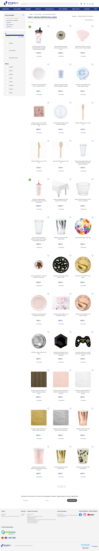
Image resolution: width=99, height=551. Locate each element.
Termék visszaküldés (32, 522)
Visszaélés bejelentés (32, 521)
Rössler (9, 93)
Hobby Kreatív (76, 9)
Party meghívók (9, 24)
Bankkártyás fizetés (32, 517)
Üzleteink (23, 511)
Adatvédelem (30, 514)
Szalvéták (8, 22)
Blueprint (9, 74)
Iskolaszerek (17, 9)
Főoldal (30, 14)
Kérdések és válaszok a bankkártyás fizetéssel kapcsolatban (41, 519)
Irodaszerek (5, 9)
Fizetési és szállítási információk (35, 516)
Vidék (22, 515)
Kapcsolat (3, 514)
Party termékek (63, 9)
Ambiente (9, 67)
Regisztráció (60, 514)
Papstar (9, 82)
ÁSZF (28, 515)
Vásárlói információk (32, 511)
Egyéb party (9, 26)
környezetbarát (11, 50)
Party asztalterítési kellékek (12, 18)
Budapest (23, 514)
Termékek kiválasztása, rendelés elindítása (67, 515)
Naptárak (87, 9)
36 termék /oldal (89, 20)
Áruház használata (61, 511)
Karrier (3, 515)
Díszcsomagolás (49, 9)
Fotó (95, 9)
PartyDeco (9, 85)
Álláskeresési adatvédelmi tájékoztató (10, 516)
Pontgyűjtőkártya (61, 516)
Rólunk (3, 511)
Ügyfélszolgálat (31, 518)
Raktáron (9, 43)
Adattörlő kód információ (33, 520)
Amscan (9, 71)
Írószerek (28, 9)
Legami (9, 78)
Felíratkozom (72, 500)
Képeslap (38, 9)
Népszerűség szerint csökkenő (85, 16)
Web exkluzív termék (12, 58)
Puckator (9, 89)
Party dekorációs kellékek (12, 20)
